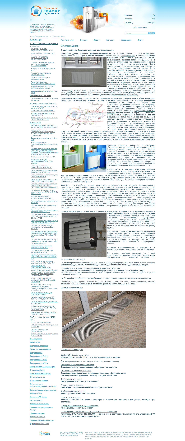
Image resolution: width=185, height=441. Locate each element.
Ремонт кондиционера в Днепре (43, 390)
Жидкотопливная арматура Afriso (43, 53)
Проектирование (128, 56)
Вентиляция (35, 342)
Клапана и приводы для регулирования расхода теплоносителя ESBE (39, 57)
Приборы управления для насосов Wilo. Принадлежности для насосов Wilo (44, 256)
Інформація (126, 40)
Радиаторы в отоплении (71, 397)
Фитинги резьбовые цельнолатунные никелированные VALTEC (44, 119)
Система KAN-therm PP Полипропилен (39, 330)
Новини (83, 40)
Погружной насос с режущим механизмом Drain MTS (41, 247)
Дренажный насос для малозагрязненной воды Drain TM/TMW (42, 161)
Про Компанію (67, 40)
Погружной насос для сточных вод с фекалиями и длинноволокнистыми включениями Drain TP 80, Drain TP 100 (44, 234)
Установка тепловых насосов (42, 420)
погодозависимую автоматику (125, 95)
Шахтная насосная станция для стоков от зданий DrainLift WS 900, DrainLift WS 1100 (43, 308)
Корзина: (129, 15)
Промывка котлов (37, 377)
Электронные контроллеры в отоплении (77, 365)
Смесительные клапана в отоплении (76, 371)
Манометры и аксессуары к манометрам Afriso (41, 74)
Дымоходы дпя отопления (72, 385)
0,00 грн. (151, 23)
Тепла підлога (35, 400)
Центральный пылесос (39, 424)
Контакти (110, 40)
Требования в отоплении (71, 379)
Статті (140, 40)
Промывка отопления (39, 380)
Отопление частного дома (40, 373)
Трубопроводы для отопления (73, 391)
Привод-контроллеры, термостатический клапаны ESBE (43, 83)
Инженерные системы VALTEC (43, 103)
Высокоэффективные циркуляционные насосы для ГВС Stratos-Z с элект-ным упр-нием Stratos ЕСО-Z (43, 132)
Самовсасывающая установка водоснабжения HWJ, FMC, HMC (43, 262)
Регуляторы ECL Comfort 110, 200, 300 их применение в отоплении (89, 412)
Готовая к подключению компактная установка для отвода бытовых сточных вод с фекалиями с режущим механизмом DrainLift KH (44, 151)
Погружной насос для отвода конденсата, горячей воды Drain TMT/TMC (42, 227)
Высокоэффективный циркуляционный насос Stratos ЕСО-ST (44, 144)
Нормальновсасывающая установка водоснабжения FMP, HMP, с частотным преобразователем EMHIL (44, 185)
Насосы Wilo (35, 122)
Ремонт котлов (36, 393)
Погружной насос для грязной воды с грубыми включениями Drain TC (44, 221)
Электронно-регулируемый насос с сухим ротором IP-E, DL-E (43, 313)
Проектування (36, 339)
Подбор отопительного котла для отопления (79, 406)
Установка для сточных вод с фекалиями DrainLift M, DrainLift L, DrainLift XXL (43, 280)
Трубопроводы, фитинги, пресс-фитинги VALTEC (42, 114)
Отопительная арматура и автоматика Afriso (40, 78)
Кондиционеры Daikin (39, 356)
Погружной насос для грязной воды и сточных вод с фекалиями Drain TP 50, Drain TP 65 (44, 216)
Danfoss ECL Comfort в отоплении (75, 355)
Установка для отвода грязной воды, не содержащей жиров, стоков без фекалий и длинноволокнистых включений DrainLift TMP (44, 272)
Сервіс (97, 40)
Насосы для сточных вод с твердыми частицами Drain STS (44, 176)
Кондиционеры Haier (38, 360)
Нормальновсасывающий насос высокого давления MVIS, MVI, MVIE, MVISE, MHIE (44, 192)
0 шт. (153, 19)
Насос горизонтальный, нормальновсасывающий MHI (41, 167)
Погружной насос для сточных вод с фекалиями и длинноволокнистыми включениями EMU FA (44, 241)
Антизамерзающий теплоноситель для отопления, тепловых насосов (90, 361)
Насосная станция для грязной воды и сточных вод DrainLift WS (44, 171)
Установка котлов (37, 413)
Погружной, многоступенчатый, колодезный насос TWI (42, 251)
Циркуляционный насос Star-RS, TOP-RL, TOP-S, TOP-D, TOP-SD (42, 298)
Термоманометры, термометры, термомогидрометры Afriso (42, 87)
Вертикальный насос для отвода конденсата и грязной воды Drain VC (44, 126)
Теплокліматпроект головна (39, 36)
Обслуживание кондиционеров (42, 367)
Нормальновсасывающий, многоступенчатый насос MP (41, 197)
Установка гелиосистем (39, 404)
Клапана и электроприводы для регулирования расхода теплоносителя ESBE (42, 64)
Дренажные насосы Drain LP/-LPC (43, 157)
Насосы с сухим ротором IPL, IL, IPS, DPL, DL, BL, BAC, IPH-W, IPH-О (44, 180)
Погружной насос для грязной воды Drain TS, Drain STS (44, 206)
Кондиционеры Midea (39, 363)
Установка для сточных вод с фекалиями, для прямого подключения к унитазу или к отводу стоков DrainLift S (44, 287)
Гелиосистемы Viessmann (40, 96)
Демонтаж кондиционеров (40, 349)
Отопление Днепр (59, 36)
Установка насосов (37, 417)
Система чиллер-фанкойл (72, 287)
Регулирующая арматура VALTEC (43, 111)
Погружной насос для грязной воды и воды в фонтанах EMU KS (44, 211)
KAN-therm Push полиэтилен (41, 322)
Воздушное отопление (39, 346)
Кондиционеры (36, 353)
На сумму (129, 23)
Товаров (128, 19)
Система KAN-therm (38, 397)
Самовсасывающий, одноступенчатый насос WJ (41, 266)
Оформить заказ (140, 27)
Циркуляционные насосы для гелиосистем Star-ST (41, 293)
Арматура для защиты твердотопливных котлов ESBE (42, 49)
